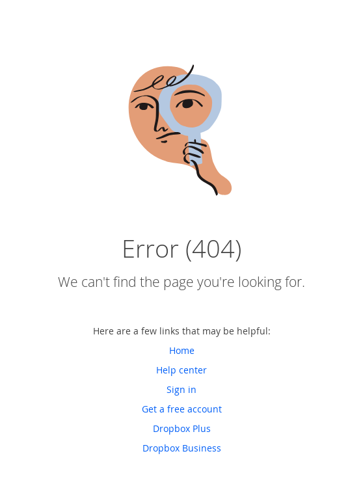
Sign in (181, 389)
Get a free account (182, 409)
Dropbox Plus (182, 428)
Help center (181, 370)
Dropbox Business (181, 448)
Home (182, 350)
